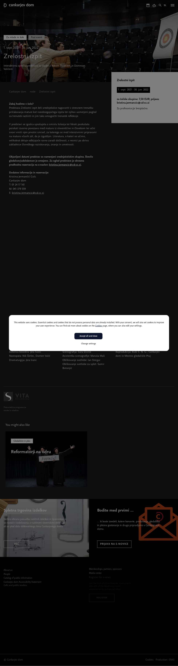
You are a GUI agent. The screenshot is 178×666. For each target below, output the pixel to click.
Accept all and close (88, 336)
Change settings (88, 343)
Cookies (98, 326)
